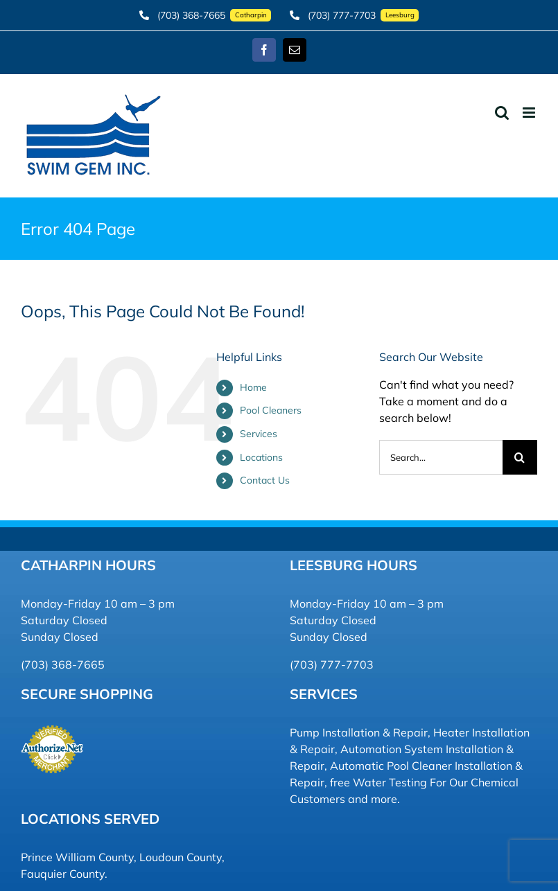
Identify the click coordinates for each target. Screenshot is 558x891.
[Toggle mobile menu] (530, 112)
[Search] (520, 457)
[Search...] (441, 457)
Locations (261, 457)
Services (258, 433)
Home (253, 387)
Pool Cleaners (271, 410)
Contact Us (265, 480)
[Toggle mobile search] (502, 112)
